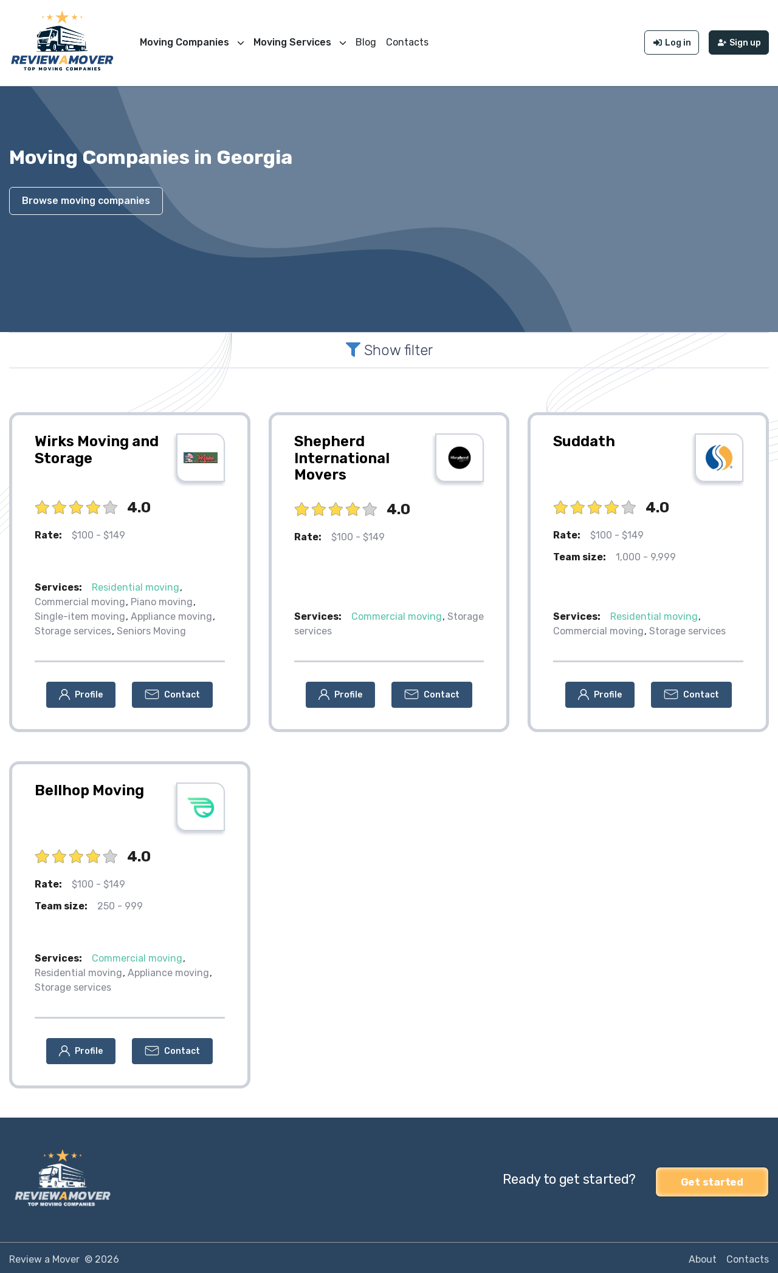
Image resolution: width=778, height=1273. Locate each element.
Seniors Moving (151, 628)
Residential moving (135, 584)
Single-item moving (80, 613)
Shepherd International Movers (342, 455)
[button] (80, 692)
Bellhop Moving (89, 787)
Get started (712, 1176)
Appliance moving (171, 613)
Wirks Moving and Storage (97, 447)
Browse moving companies (86, 197)
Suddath (584, 438)
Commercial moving (80, 599)
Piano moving (162, 599)
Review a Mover (44, 1255)
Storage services (73, 628)
